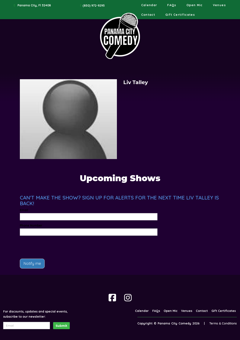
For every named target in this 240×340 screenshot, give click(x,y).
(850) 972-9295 (94, 5)
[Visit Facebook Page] (112, 297)
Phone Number (31, 225)
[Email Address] (26, 325)
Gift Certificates (180, 15)
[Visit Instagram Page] (128, 297)
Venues (219, 5)
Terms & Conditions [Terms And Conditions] (223, 323)
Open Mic (194, 5)
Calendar (149, 5)
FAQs (171, 5)
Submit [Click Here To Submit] (61, 326)
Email (24, 210)
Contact (148, 15)
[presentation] (52, 247)
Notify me (32, 263)
